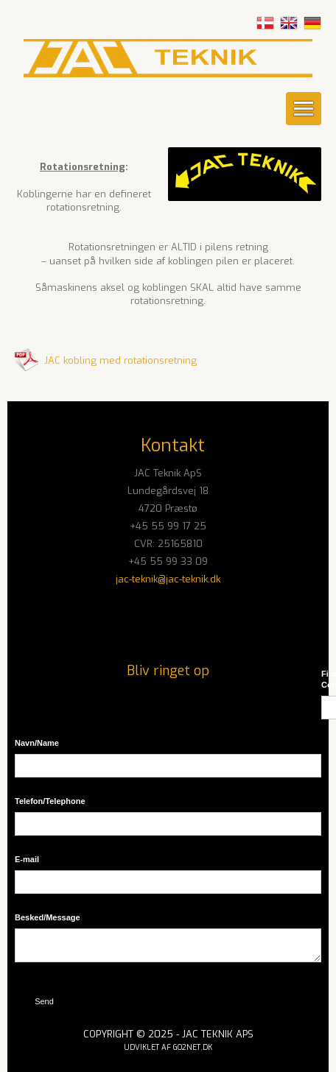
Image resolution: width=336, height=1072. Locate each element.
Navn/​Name (37, 742)
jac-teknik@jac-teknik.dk (168, 579)
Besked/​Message (47, 917)
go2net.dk (192, 1047)
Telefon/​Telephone (50, 801)
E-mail (27, 859)
